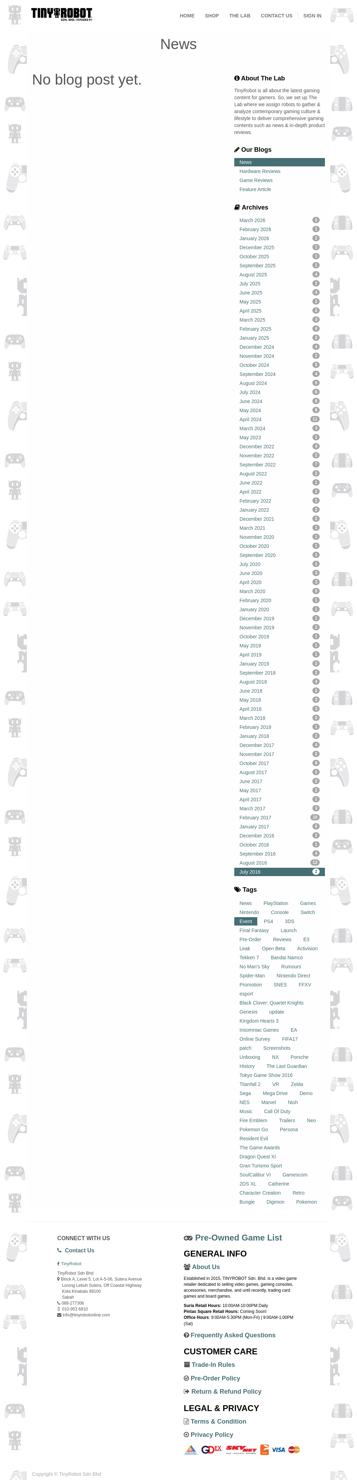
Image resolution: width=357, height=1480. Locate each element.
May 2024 (280, 410)
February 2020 (280, 600)
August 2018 (280, 681)
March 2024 (280, 428)
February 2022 (280, 500)
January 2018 (280, 736)
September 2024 (280, 374)
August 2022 (280, 473)
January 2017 (280, 826)
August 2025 (280, 274)
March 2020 (280, 591)
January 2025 (280, 337)
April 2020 (280, 582)
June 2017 (280, 781)
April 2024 (280, 419)
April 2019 (280, 654)
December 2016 (280, 835)
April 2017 (280, 799)
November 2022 (280, 455)
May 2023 (280, 437)
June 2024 (280, 401)
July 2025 (280, 283)
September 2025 (280, 265)
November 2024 (280, 356)
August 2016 (280, 862)
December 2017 (280, 745)
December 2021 (280, 518)
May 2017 (280, 790)
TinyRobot (71, 1263)
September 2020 (280, 555)
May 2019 (280, 645)
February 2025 (280, 328)
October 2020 (280, 546)
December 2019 (280, 618)
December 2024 (280, 347)
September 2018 (280, 672)
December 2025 (280, 247)
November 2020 (280, 537)
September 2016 (280, 853)
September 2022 (280, 464)
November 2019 (280, 627)
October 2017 (280, 763)
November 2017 (280, 754)
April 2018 (280, 709)
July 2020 (280, 564)
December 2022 (280, 446)
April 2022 (280, 491)
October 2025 (280, 256)
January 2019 (280, 663)
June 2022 (280, 482)
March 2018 (280, 718)
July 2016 (280, 871)
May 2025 (280, 301)
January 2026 (280, 238)
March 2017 (280, 808)
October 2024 (280, 365)
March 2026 (280, 220)
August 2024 (280, 383)
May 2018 (280, 699)
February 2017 (280, 817)
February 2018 (280, 727)
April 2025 (280, 310)
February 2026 (280, 229)
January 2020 (280, 609)
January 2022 (280, 509)
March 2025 (280, 319)
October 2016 (280, 844)
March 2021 (280, 528)
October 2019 (280, 636)
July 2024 (280, 392)
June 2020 (280, 573)
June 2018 (280, 690)
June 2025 (280, 292)
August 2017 (280, 772)
